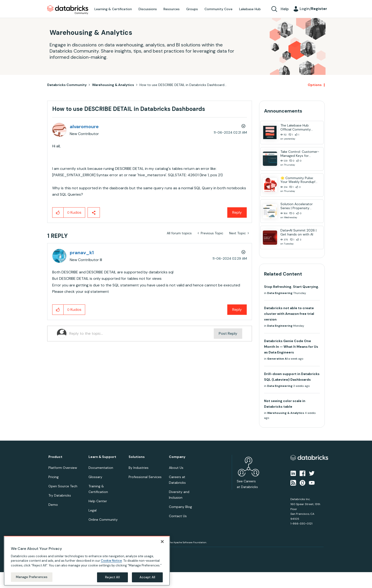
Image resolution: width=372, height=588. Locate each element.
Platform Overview (62, 468)
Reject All (112, 577)
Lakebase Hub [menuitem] (250, 9)
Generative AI (277, 359)
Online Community (103, 519)
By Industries (139, 468)
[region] (87, 561)
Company (177, 457)
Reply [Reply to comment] (237, 309)
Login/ (313, 8)
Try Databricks (59, 495)
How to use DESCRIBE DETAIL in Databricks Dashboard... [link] (183, 85)
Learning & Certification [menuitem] (113, 9)
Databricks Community (67, 10)
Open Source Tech (62, 486)
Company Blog (180, 507)
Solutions (137, 457)
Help (285, 8)
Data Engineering (280, 293)
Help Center (97, 501)
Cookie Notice (111, 561)
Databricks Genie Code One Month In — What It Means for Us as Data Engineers (291, 346)
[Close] (162, 541)
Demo (53, 504)
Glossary (95, 477)
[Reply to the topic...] (141, 333)
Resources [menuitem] (171, 9)
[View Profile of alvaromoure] (84, 126)
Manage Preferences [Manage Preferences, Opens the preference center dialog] (31, 577)
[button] (58, 212)
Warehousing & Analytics (113, 85)
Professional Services (145, 477)
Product (55, 457)
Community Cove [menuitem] (218, 9)
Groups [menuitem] (192, 9)
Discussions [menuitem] (148, 9)
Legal (92, 510)
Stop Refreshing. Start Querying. (291, 287)
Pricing (53, 477)
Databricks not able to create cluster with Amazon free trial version (289, 313)
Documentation (100, 468)
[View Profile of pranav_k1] (82, 252)
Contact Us (178, 516)
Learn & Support (102, 457)
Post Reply (228, 333)
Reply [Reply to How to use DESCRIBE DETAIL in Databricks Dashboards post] (237, 212)
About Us (176, 468)
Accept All (147, 577)
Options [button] (315, 85)
